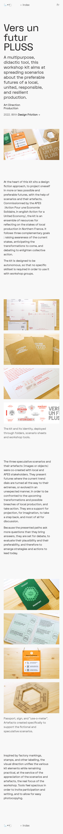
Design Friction (29, 114)
